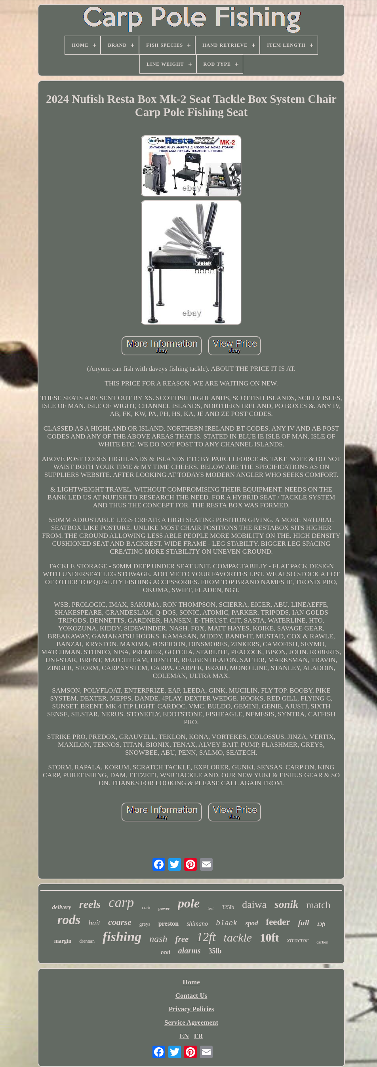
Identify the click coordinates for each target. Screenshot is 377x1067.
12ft (205, 937)
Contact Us (191, 995)
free (182, 939)
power (164, 908)
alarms (189, 950)
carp (121, 902)
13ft (321, 924)
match (318, 905)
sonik (286, 904)
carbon (322, 942)
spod (251, 923)
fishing (122, 936)
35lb (215, 951)
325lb (227, 907)
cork (146, 907)
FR (198, 1036)
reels (90, 904)
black (226, 923)
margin (63, 941)
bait (94, 923)
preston (168, 923)
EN (184, 1036)
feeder (278, 922)
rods (69, 920)
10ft (269, 937)
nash (158, 939)
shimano (197, 923)
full (303, 923)
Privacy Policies (191, 1009)
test (210, 908)
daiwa (254, 904)
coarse (119, 922)
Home (191, 982)
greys (144, 924)
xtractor (298, 940)
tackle (238, 937)
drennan (87, 941)
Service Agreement (191, 1022)
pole (189, 903)
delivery (61, 907)
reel (165, 952)
